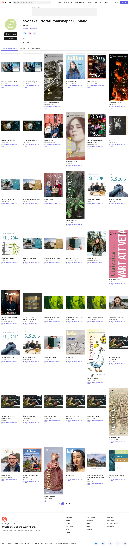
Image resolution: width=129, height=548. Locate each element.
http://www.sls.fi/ (31, 28)
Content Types (90, 521)
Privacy (10, 544)
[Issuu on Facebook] (96, 544)
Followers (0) (37, 49)
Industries (89, 530)
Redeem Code (111, 527)
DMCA (37, 544)
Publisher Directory (112, 524)
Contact (68, 533)
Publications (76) (10, 49)
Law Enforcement (18, 544)
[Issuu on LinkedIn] (103, 544)
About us (68, 521)
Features (88, 524)
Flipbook (88, 527)
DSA (42, 544)
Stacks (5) (24, 49)
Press (67, 530)
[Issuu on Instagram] (117, 544)
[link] (60, 2)
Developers (110, 521)
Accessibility (48, 544)
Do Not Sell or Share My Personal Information (65, 544)
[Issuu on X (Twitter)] (110, 544)
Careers (68, 524)
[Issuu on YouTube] (125, 544)
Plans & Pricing (69, 527)
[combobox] (33, 2)
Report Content (29, 544)
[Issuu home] (6, 2)
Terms (3, 544)
